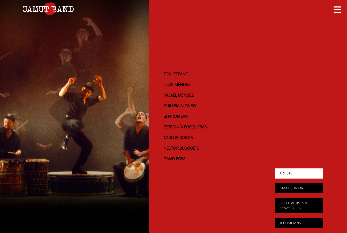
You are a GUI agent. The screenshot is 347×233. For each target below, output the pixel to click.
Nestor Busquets (181, 148)
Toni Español (177, 74)
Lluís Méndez (177, 84)
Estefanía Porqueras (185, 127)
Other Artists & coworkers (293, 206)
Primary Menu (337, 10)
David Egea (174, 159)
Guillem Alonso (180, 106)
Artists (286, 173)
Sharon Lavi (176, 116)
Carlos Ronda (178, 137)
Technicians (290, 223)
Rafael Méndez (179, 95)
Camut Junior (291, 188)
